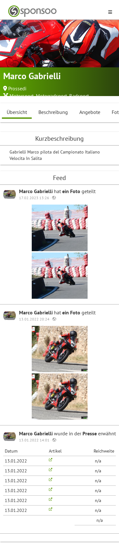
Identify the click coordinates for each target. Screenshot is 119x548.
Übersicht (17, 112)
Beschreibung (53, 112)
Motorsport (22, 96)
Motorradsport (51, 96)
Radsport (79, 96)
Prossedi (17, 88)
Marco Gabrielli (36, 191)
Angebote (89, 112)
